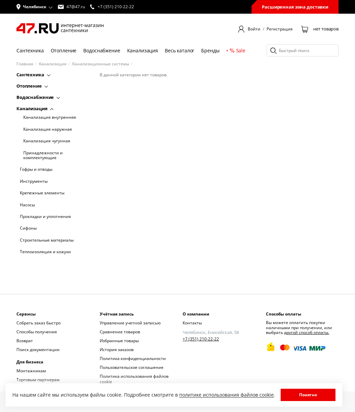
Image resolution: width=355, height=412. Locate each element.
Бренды (210, 50)
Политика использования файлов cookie (134, 379)
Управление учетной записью (130, 323)
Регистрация (280, 29)
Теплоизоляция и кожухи (45, 251)
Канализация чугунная (46, 141)
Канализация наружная (47, 129)
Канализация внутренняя (49, 117)
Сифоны (28, 228)
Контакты (192, 323)
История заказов (117, 349)
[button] (34, 7)
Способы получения (36, 332)
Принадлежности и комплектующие (43, 155)
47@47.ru (71, 7)
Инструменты (34, 181)
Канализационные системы (100, 64)
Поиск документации (38, 349)
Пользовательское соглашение (131, 367)
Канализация (142, 50)
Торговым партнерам (38, 380)
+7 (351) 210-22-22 (201, 339)
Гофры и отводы (36, 169)
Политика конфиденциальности (133, 358)
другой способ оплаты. (306, 332)
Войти (254, 29)
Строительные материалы (47, 240)
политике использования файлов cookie (226, 394)
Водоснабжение (101, 50)
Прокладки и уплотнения (45, 216)
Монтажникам (31, 371)
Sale (237, 50)
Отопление (64, 50)
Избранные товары (119, 341)
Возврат (24, 341)
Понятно (308, 395)
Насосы (27, 205)
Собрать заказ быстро (38, 323)
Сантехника (30, 50)
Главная (24, 64)
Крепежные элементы (42, 193)
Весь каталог (179, 50)
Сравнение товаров (120, 332)
